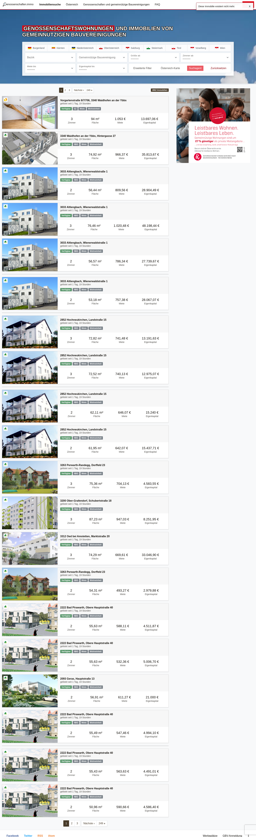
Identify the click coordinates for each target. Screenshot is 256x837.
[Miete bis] (50, 68)
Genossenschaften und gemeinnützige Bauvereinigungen (116, 4)
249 (89, 90)
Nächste (79, 90)
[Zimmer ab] (206, 57)
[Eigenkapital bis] (102, 68)
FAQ (157, 4)
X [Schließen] (249, 6)
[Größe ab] (154, 57)
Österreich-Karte (170, 68)
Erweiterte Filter (142, 68)
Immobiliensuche (50, 4)
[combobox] (50, 57)
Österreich (72, 4)
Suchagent (195, 68)
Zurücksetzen (218, 68)
